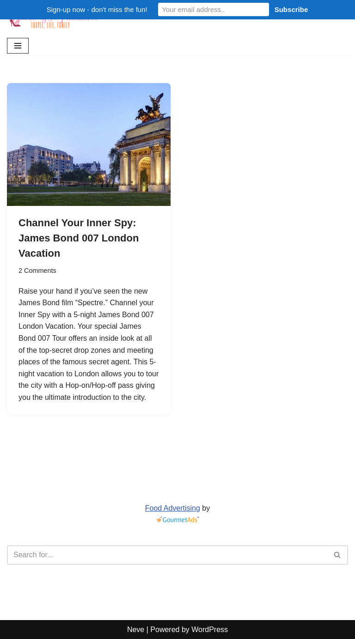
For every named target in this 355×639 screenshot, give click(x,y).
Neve (135, 629)
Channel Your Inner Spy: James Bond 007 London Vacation (78, 238)
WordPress (209, 629)
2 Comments (37, 270)
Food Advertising (172, 508)
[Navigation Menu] (18, 46)
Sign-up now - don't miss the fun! (97, 9)
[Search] (167, 555)
